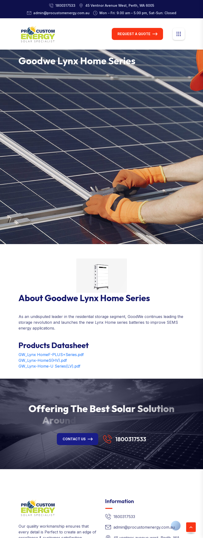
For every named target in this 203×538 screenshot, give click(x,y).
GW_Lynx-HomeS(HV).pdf (43, 360)
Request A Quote (134, 34)
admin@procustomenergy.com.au (61, 13)
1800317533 (65, 5)
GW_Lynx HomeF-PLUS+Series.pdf (51, 354)
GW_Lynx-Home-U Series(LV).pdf (49, 366)
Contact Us (74, 439)
